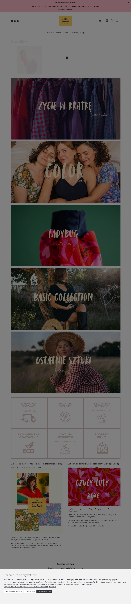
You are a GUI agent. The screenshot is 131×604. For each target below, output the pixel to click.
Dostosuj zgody (30, 591)
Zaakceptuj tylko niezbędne (13, 591)
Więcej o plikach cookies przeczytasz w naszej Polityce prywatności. (30, 587)
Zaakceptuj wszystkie (44, 591)
